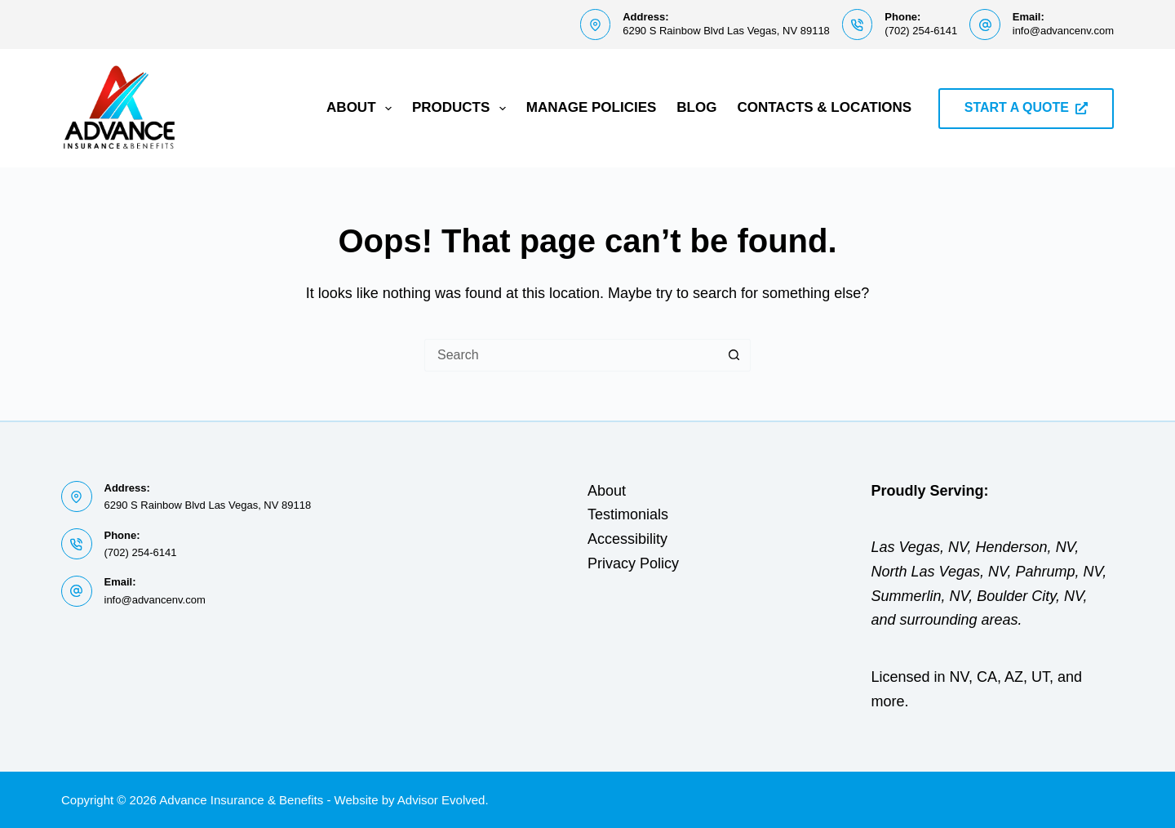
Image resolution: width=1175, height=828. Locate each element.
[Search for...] (571, 355)
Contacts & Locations (824, 107)
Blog (696, 107)
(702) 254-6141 (921, 30)
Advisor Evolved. (443, 800)
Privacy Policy (633, 563)
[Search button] (734, 355)
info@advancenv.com (1063, 30)
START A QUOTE (1026, 107)
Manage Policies (591, 107)
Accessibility (627, 539)
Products (462, 108)
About (362, 108)
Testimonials (628, 514)
